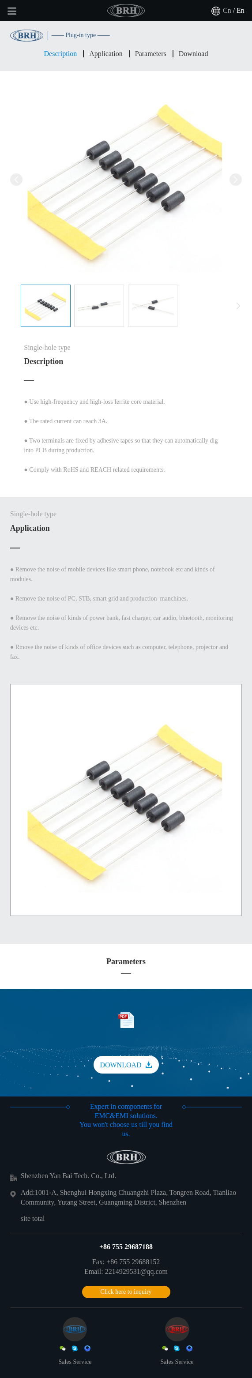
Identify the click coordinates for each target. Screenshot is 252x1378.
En (240, 10)
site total (33, 1218)
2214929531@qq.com (136, 1271)
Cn (227, 10)
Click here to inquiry (125, 1291)
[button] (238, 306)
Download (193, 53)
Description (60, 53)
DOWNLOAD (126, 1065)
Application (106, 53)
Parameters (150, 53)
